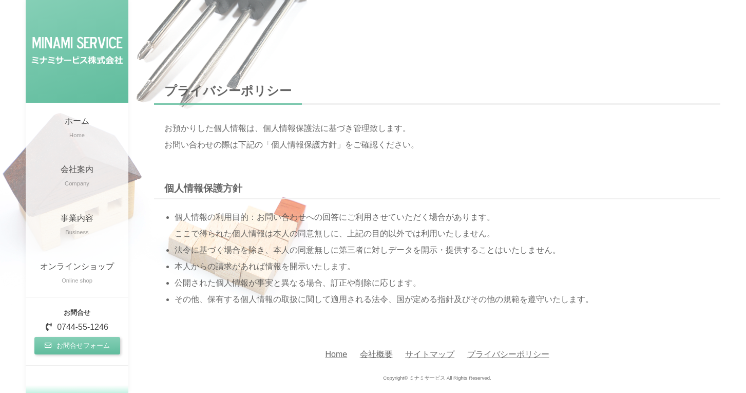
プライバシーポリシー (508, 354)
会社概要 (376, 354)
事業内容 (77, 226)
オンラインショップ (77, 274)
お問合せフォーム (77, 345)
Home (336, 354)
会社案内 (77, 177)
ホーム (77, 129)
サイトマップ (429, 354)
